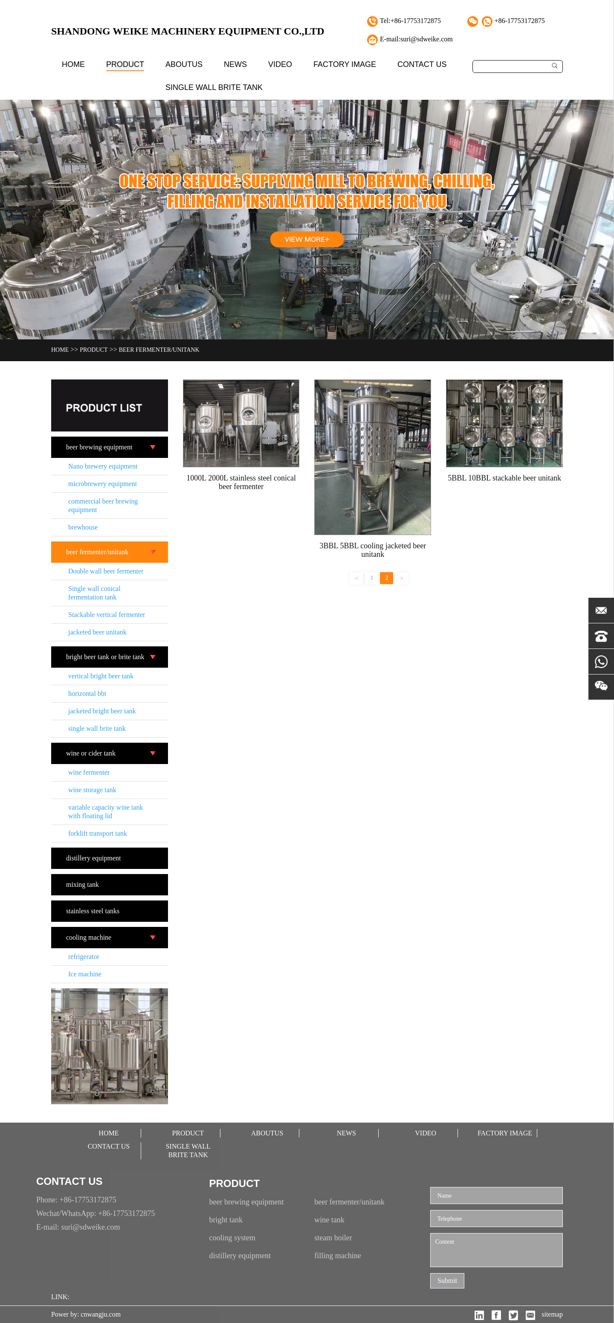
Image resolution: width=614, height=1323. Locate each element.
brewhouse (83, 527)
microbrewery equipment (102, 483)
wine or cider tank (91, 753)
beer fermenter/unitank (159, 350)
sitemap (552, 1314)
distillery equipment (93, 858)
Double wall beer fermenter (105, 571)
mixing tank (82, 884)
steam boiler (333, 1237)
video (280, 64)
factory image (344, 64)
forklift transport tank (97, 833)
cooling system (232, 1237)
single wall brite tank (214, 87)
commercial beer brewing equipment (103, 505)
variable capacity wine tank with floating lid (105, 811)
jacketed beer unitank (97, 632)
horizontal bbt (87, 693)
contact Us (421, 64)
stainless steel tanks (92, 911)
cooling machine (88, 937)
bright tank (226, 1220)
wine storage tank (92, 789)
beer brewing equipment (99, 447)
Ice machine (84, 974)
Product (125, 64)
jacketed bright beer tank (102, 711)
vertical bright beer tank (100, 676)
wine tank (329, 1220)
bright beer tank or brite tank (105, 656)
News (235, 64)
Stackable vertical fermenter (106, 614)
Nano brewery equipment (103, 466)
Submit (447, 1280)
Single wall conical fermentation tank (94, 593)
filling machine (337, 1255)
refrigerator (83, 956)
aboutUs (184, 64)
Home (73, 64)
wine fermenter (89, 772)
